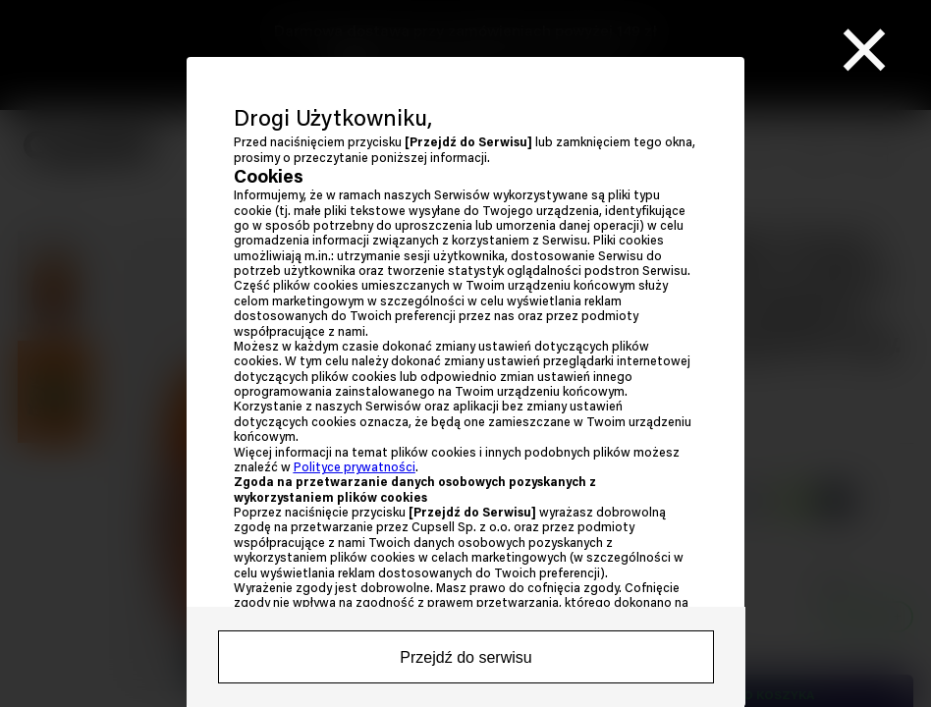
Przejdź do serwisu (465, 657)
